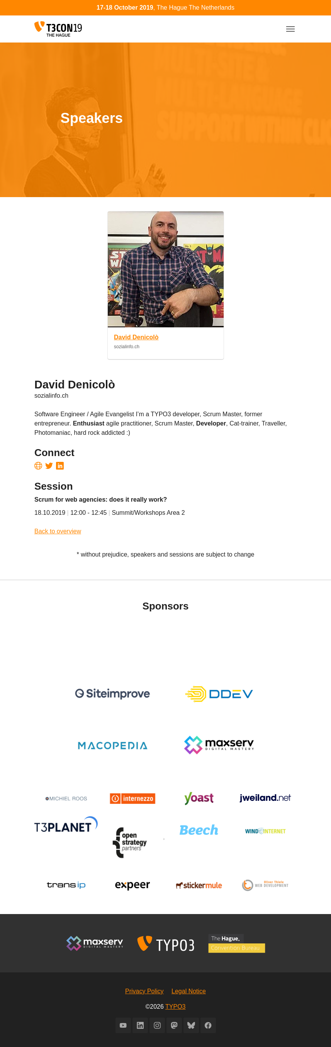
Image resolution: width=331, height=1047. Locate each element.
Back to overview (57, 531)
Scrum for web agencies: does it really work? (100, 499)
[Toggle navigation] (290, 29)
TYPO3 (175, 1006)
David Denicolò (136, 337)
